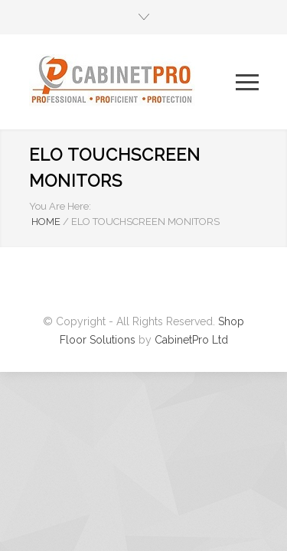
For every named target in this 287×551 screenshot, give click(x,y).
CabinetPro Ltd (191, 340)
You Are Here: (60, 206)
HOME (45, 221)
